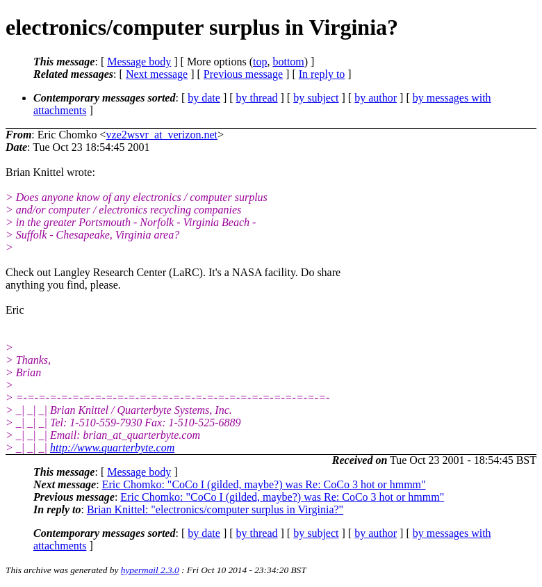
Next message (157, 74)
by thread (257, 98)
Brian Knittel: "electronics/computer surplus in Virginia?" (215, 509)
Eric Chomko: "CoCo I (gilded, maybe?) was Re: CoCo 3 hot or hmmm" (264, 484)
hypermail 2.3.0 (150, 570)
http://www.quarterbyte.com (112, 447)
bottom (288, 61)
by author (375, 98)
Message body (139, 61)
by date (204, 98)
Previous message (243, 74)
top (260, 61)
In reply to (322, 74)
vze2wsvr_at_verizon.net (161, 134)
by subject (315, 98)
